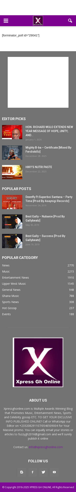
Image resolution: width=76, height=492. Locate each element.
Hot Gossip (9, 308)
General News (11, 290)
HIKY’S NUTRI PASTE (39, 167)
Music (6, 271)
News (6, 265)
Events (6, 314)
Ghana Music (10, 296)
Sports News (10, 302)
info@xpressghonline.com (46, 447)
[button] (70, 20)
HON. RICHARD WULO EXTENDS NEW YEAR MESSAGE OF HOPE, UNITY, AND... (49, 131)
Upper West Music (14, 284)
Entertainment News (15, 277)
